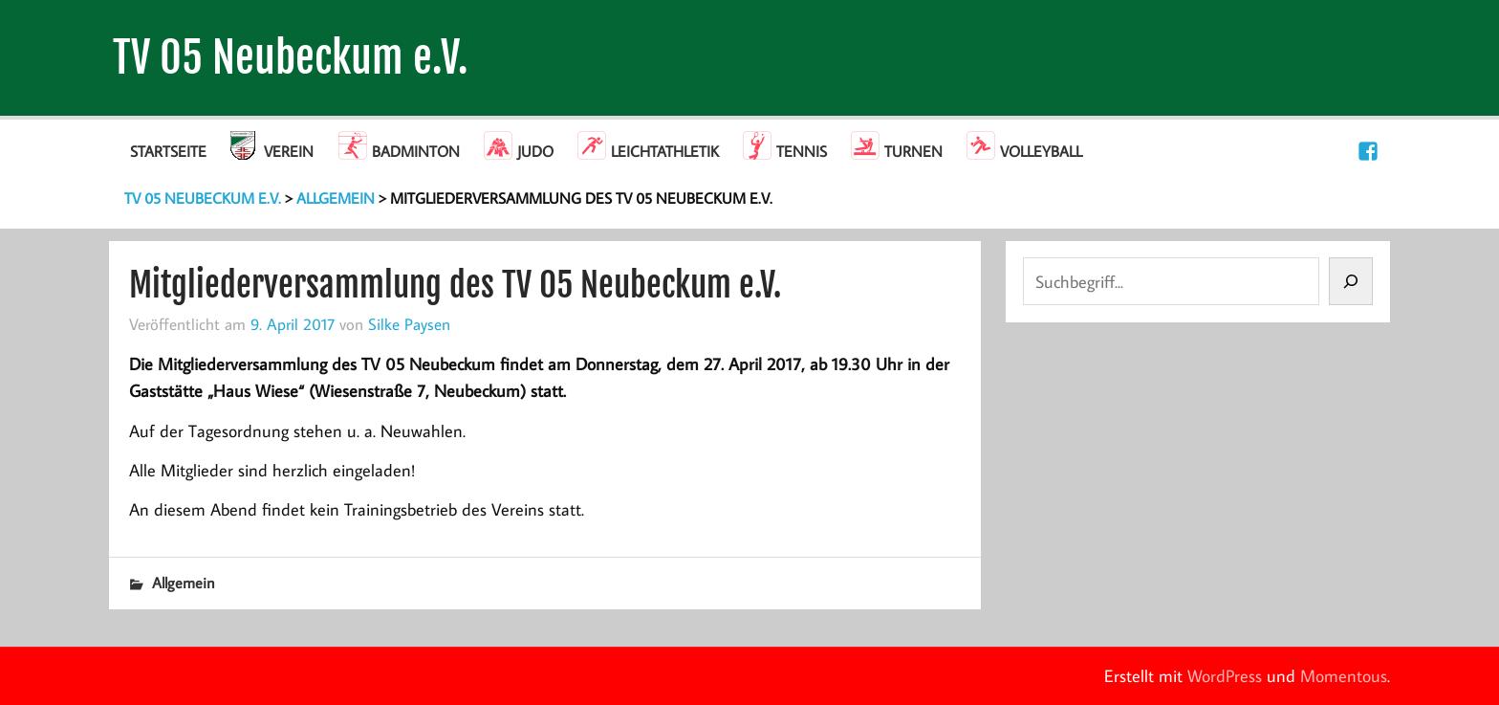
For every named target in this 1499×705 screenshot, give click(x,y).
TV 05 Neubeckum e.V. (290, 58)
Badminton (416, 151)
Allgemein (183, 582)
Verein (289, 151)
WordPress (1224, 676)
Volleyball (1041, 151)
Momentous (1343, 676)
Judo (535, 151)
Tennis (801, 151)
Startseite (168, 151)
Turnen (913, 151)
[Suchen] (1351, 281)
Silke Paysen (409, 324)
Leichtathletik (665, 151)
